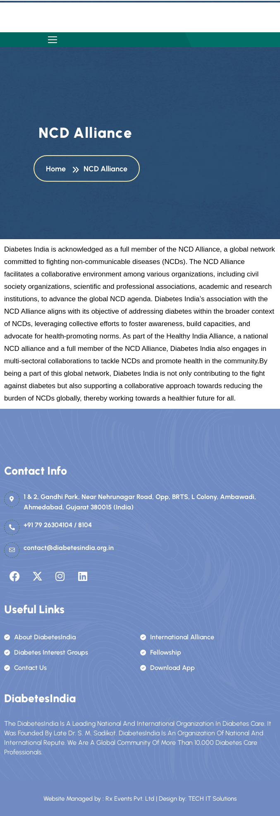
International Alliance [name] (177, 637)
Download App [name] (167, 668)
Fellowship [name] (160, 652)
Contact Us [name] (25, 668)
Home (57, 169)
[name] (52, 39)
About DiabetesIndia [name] (40, 637)
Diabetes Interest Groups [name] (46, 652)
